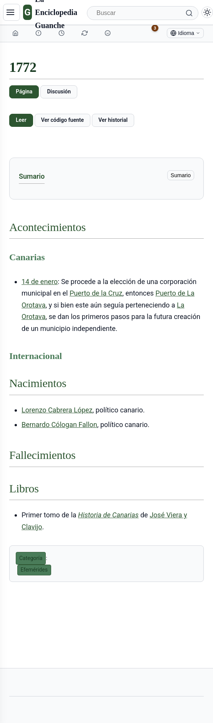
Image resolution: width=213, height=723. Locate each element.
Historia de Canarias (108, 515)
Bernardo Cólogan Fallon (59, 425)
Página (24, 91)
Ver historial (113, 120)
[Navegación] (11, 12)
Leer (21, 120)
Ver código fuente (62, 120)
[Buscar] (142, 13)
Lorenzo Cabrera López (57, 410)
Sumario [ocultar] (181, 175)
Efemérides (34, 570)
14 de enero (40, 282)
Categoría (30, 558)
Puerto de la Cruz (96, 293)
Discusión (59, 91)
